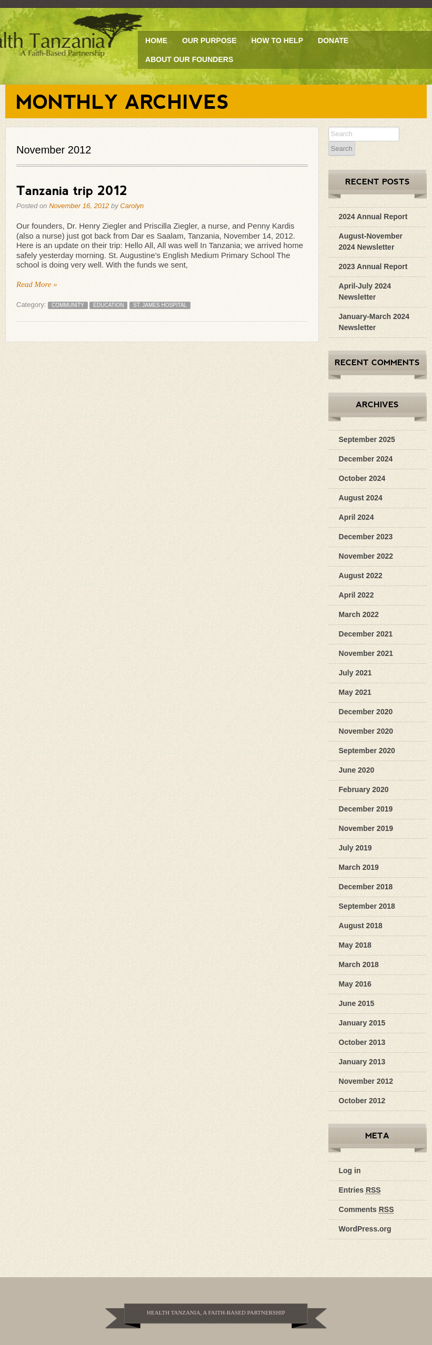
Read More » (36, 284)
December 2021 (366, 634)
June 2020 (357, 770)
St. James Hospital (160, 305)
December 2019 (366, 809)
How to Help (277, 40)
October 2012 (362, 1100)
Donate (333, 40)
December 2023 (366, 536)
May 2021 (355, 692)
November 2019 (366, 828)
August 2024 (361, 498)
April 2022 (356, 595)
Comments (366, 1209)
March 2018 (359, 964)
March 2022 (359, 614)
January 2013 (362, 1061)
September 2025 (367, 439)
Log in (350, 1170)
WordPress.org (365, 1229)
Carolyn (132, 206)
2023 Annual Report (373, 266)
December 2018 (366, 886)
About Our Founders (189, 59)
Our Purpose (209, 40)
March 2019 (359, 867)
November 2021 (366, 653)
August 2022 (361, 575)
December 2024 (366, 459)
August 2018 (361, 925)
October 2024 (362, 478)
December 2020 (366, 711)
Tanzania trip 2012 (71, 190)
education (108, 305)
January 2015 (362, 1023)
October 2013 (362, 1042)
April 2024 (356, 517)
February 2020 (364, 789)
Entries (360, 1190)
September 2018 (367, 906)
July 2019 (355, 848)
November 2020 (366, 731)
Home (156, 40)
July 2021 (355, 673)
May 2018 (355, 945)
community (68, 305)
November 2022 (366, 556)
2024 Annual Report (373, 216)
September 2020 (367, 750)
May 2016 (355, 984)
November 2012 (366, 1081)
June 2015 (357, 1003)
